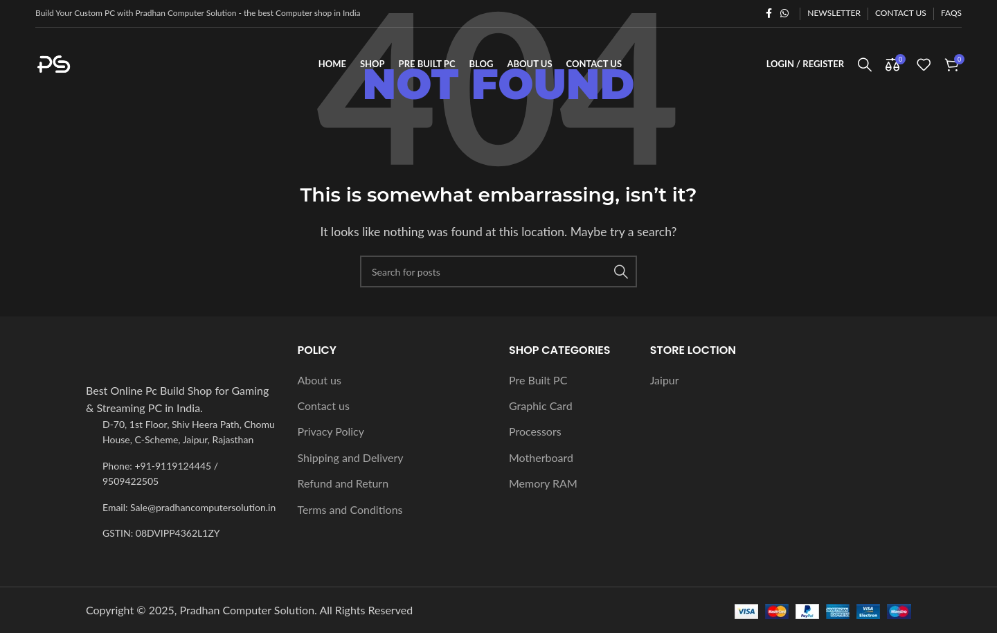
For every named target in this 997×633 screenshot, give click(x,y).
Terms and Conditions (350, 509)
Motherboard (541, 457)
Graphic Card (541, 405)
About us (319, 379)
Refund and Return (343, 483)
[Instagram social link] (983, 386)
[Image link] (162, 369)
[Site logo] (104, 62)
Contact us (324, 405)
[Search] (865, 64)
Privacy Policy (331, 431)
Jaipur (664, 379)
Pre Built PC (538, 379)
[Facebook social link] (769, 13)
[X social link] (983, 358)
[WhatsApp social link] (784, 13)
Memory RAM (543, 483)
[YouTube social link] (983, 413)
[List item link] (181, 474)
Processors (535, 431)
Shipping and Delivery (351, 457)
